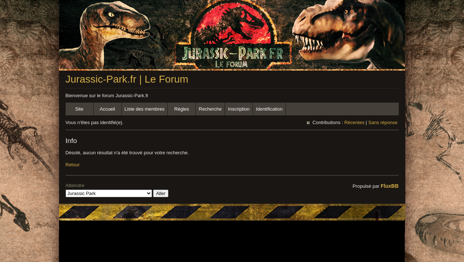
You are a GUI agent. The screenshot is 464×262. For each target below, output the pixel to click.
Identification (269, 109)
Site (79, 109)
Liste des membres (145, 109)
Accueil (107, 109)
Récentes (354, 122)
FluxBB (390, 186)
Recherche (210, 109)
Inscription (239, 109)
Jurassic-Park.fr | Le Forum (127, 79)
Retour (73, 164)
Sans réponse (382, 122)
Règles (181, 109)
